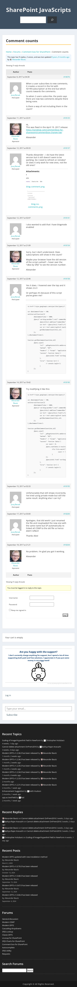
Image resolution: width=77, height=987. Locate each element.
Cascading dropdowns (11, 928)
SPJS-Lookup (7, 931)
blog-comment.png (35, 186)
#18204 (67, 545)
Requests (6, 954)
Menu (5, 5)
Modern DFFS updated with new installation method (24, 857)
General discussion (10, 919)
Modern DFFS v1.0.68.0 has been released (20, 876)
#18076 (67, 77)
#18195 (67, 486)
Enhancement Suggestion (13, 791)
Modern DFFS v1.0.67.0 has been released (20, 885)
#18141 (67, 218)
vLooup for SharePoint (12, 938)
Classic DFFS (7, 935)
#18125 (67, 118)
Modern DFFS (8, 925)
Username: (13, 598)
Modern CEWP (8, 922)
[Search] (52, 19)
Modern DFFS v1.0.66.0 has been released (20, 895)
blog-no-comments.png (35, 205)
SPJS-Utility (6, 950)
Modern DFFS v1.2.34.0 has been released (20, 772)
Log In (65, 615)
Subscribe (12, 714)
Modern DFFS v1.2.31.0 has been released (20, 784)
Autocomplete (8, 947)
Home (9, 51)
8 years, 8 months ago (60, 57)
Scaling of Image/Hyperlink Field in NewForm (21, 740)
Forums (17, 51)
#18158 (67, 278)
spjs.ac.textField (9, 797)
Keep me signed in (18, 610)
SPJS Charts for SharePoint (13, 941)
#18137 (67, 148)
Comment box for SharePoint (36, 51)
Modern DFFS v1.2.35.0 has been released (20, 765)
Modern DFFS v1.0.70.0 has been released (20, 866)
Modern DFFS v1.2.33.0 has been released (20, 778)
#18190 (67, 382)
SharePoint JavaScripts (38, 10)
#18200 (67, 514)
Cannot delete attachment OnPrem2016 (19, 746)
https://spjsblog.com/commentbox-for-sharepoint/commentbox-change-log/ (44, 131)
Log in (8, 695)
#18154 (67, 245)
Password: (13, 604)
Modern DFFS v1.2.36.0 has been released (20, 753)
